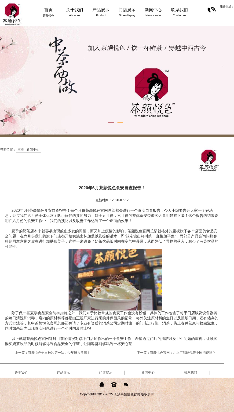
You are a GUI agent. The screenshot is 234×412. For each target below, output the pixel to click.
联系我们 (190, 372)
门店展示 (105, 372)
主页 (21, 149)
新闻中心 (33, 149)
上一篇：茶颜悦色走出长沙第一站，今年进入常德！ (52, 352)
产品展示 (63, 372)
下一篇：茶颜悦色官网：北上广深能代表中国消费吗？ (176, 352)
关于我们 (21, 372)
